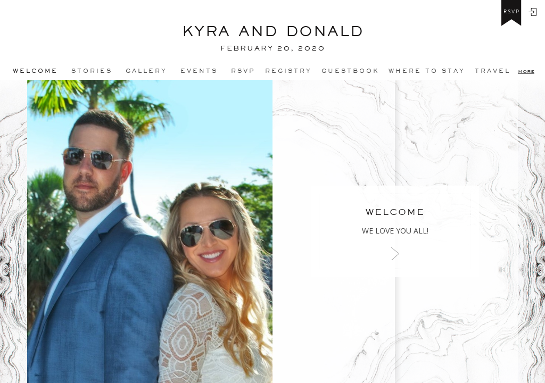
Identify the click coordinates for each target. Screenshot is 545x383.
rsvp (511, 12)
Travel (492, 70)
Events (199, 70)
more (526, 70)
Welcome (35, 70)
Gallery (146, 70)
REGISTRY (288, 70)
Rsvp (243, 70)
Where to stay (427, 70)
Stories (91, 70)
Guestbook (350, 70)
